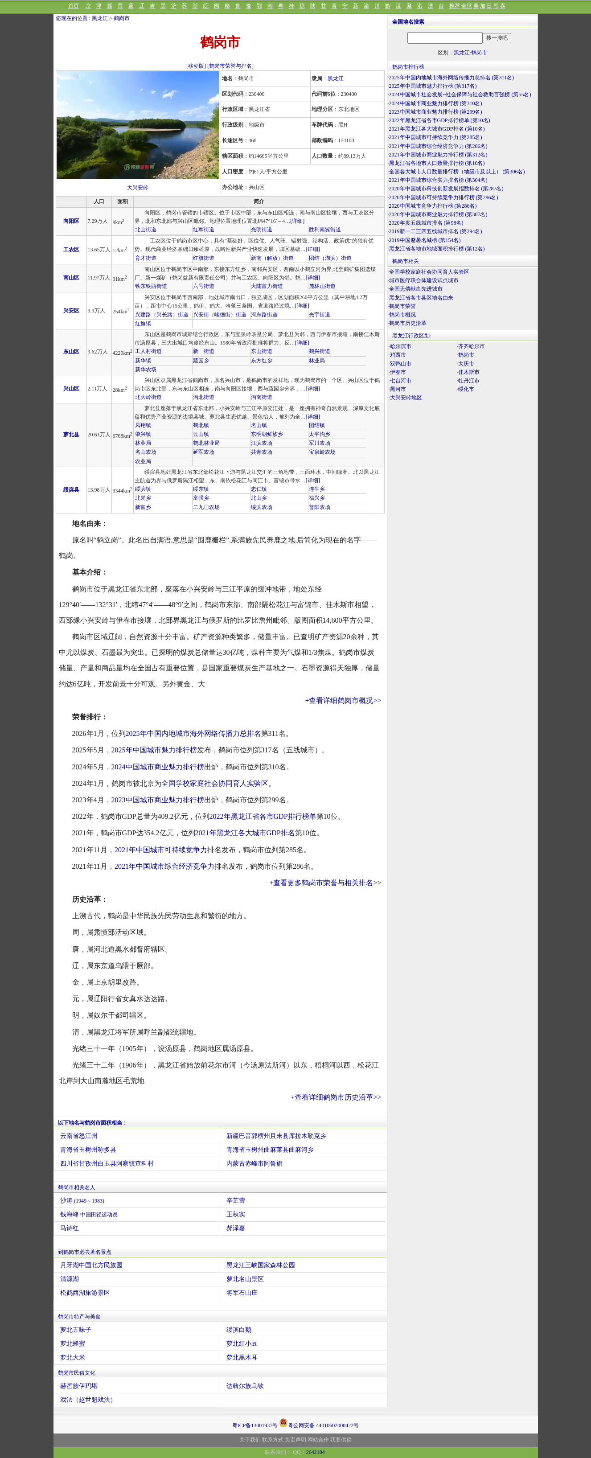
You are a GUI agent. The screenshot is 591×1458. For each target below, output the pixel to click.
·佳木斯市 (468, 372)
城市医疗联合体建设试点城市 (424, 280)
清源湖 (69, 1279)
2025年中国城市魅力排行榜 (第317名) (433, 86)
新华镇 (143, 360)
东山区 (71, 352)
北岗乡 (143, 498)
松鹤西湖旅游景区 (85, 1293)
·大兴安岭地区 (405, 397)
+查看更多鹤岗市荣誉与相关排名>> (325, 883)
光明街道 (261, 229)
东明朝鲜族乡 (267, 434)
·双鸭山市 (400, 364)
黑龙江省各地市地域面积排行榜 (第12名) (437, 249)
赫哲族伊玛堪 (79, 1386)
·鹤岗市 (465, 355)
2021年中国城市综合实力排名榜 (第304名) (438, 180)
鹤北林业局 (206, 443)
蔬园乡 (201, 360)
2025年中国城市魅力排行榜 (154, 750)
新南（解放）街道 (272, 258)
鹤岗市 (122, 18)
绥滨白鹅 (238, 1330)
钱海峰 (89, 1214)
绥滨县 (71, 490)
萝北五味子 (75, 1330)
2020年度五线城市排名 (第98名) (426, 223)
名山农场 (145, 452)
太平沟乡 (319, 434)
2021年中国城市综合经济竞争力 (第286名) (438, 146)
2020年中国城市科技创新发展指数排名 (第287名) (446, 188)
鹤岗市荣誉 (402, 306)
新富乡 (143, 507)
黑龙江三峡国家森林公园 (260, 1265)
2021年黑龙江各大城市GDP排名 (245, 833)
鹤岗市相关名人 (76, 1187)
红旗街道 (203, 258)
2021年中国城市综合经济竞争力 (164, 866)
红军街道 (203, 229)
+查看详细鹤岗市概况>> (343, 700)
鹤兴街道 (319, 351)
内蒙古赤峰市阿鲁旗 (254, 1163)
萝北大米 (72, 1357)
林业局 (317, 360)
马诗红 (69, 1228)
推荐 (454, 6)
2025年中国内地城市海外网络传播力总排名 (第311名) (451, 77)
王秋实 (235, 1214)
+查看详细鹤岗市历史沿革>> (336, 1097)
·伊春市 (397, 372)
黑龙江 (100, 18)
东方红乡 (261, 360)
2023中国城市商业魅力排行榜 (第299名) (435, 112)
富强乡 (201, 498)
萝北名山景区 (245, 1279)
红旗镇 (143, 323)
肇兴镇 (143, 434)
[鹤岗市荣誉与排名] (230, 66)
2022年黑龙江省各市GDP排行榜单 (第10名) (439, 120)
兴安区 (71, 311)
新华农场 (145, 369)
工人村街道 (148, 351)
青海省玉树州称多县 (88, 1149)
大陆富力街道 (267, 286)
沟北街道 (203, 397)
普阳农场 (319, 507)
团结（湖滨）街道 (330, 258)
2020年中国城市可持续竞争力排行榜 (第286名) (443, 197)
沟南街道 (261, 397)
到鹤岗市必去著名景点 (84, 1252)
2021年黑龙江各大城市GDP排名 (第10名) (437, 129)
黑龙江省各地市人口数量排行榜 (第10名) (437, 163)
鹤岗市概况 (402, 315)
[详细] (297, 221)
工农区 (71, 249)
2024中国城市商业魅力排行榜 (157, 767)
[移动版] (196, 66)
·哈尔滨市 (400, 346)
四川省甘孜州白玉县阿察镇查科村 (107, 1163)
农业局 (143, 461)
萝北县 (71, 434)
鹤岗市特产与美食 (79, 1317)
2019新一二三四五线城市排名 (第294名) (435, 231)
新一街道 (203, 351)
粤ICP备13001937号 (255, 1425)
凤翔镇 (143, 425)
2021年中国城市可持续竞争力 (161, 850)
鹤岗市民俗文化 (76, 1373)
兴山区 (71, 389)
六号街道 (203, 286)
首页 (73, 6)
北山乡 (259, 498)
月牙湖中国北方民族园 (91, 1265)
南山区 (71, 278)
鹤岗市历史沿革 (408, 323)
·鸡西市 (397, 355)
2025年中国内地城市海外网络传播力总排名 (193, 733)
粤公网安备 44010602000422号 (319, 1422)
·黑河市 (397, 389)
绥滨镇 (143, 489)
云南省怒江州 (79, 1136)
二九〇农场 (206, 507)
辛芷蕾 (235, 1200)
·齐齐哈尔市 (471, 346)
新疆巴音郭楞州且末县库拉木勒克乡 (276, 1136)
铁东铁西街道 (151, 286)
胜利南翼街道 (325, 229)
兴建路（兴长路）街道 (162, 315)
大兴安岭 (137, 188)
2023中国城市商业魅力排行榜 (157, 800)
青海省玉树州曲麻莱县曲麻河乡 (270, 1149)
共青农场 (261, 452)
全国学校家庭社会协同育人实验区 (214, 783)
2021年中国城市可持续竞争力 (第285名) (435, 137)
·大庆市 (465, 364)
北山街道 (145, 229)
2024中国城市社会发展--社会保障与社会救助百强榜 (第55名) (460, 94)
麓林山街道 (322, 286)
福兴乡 (317, 498)
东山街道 (261, 351)
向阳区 (71, 221)
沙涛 (82, 1200)
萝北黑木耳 (242, 1357)
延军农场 (203, 452)
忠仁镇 (259, 489)
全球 (466, 6)
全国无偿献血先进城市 (416, 289)
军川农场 (319, 443)
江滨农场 (261, 443)
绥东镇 (201, 489)
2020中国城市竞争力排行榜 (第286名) (433, 206)
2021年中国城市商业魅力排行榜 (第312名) (438, 155)
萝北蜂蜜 (72, 1343)
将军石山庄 (242, 1293)
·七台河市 (400, 381)
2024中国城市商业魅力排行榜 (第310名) (435, 103)
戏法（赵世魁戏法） (88, 1399)
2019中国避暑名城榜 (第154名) (425, 240)
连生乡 (317, 489)
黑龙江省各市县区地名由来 (421, 298)
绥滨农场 (261, 507)
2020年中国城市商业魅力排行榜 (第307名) (438, 214)
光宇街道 (319, 315)
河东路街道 (264, 315)
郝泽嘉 (235, 1228)
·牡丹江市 (468, 381)
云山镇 (201, 434)
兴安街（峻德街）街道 (219, 315)
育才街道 (145, 258)
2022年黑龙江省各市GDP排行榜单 (262, 816)
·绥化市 (465, 389)
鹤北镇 (201, 425)
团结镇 (317, 425)
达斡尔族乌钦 (245, 1386)
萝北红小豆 (242, 1343)
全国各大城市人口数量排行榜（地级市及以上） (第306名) (457, 171)
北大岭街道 (148, 397)
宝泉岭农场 (322, 452)
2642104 (315, 1452)
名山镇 (259, 425)
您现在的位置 (72, 18)
